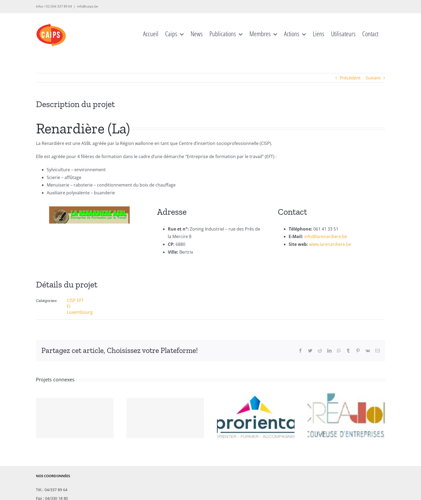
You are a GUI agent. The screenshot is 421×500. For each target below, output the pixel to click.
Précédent (350, 78)
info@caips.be (87, 6)
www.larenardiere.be (330, 244)
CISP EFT (75, 300)
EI (68, 306)
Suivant (373, 78)
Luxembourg (80, 312)
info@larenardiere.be (325, 236)
